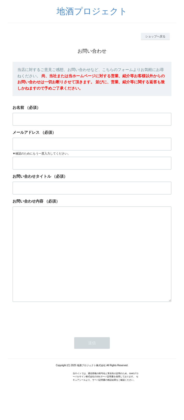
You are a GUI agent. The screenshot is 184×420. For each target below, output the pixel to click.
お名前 (18, 107)
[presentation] (49, 337)
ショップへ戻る (155, 36)
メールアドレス (26, 132)
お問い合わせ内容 (28, 201)
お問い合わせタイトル (32, 176)
